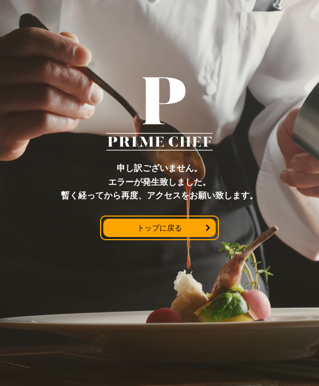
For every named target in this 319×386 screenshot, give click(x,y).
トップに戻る (159, 228)
